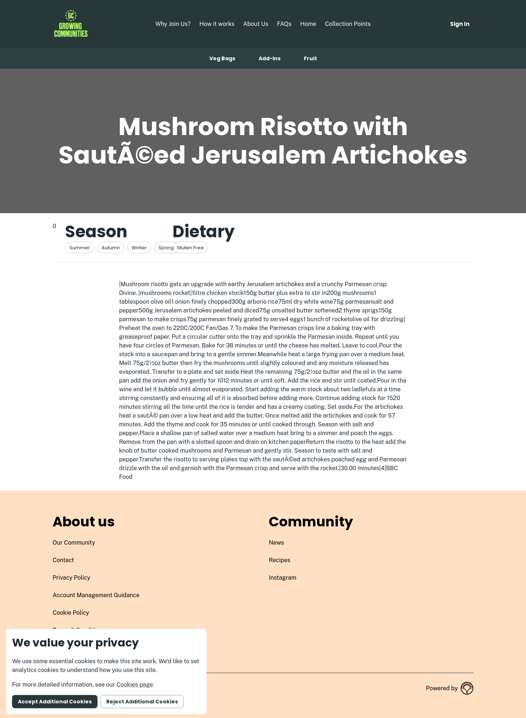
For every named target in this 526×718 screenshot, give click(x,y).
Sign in (459, 24)
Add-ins (270, 58)
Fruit (310, 58)
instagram (282, 577)
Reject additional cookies (142, 701)
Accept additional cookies (55, 701)
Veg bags (222, 58)
